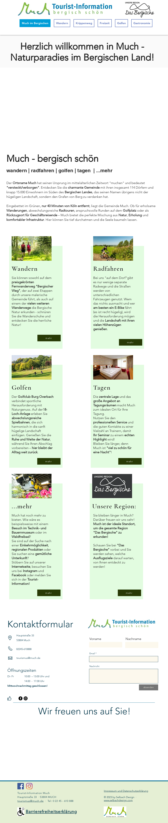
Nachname (133, 638)
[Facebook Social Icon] (20, 786)
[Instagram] (26, 698)
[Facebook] (20, 698)
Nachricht (94, 666)
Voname (95, 638)
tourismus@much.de (28, 657)
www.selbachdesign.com (118, 800)
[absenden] (148, 687)
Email (92, 653)
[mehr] (49, 338)
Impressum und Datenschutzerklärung (126, 790)
